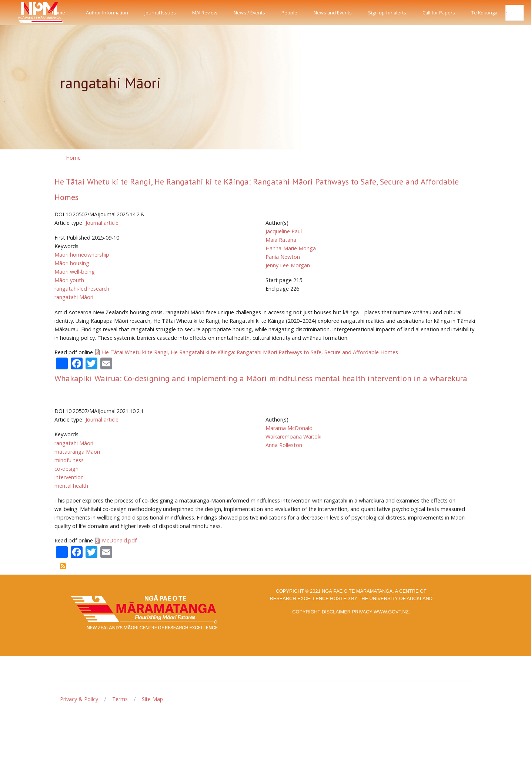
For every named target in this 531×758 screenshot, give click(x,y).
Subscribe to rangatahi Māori (63, 566)
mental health (71, 485)
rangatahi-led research (81, 288)
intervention (69, 477)
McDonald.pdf (119, 540)
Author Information (107, 12)
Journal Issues (160, 12)
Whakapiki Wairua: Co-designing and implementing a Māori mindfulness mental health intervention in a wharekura (260, 378)
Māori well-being (74, 271)
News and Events (333, 12)
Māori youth (69, 280)
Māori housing (71, 263)
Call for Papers (439, 12)
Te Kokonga (484, 12)
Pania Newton (283, 256)
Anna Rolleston (284, 445)
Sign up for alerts (387, 12)
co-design (66, 468)
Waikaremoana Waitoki (293, 436)
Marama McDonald (289, 428)
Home (58, 12)
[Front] (22, 12)
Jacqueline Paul (284, 231)
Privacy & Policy (79, 699)
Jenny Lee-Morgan (288, 265)
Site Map (152, 699)
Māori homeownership (81, 254)
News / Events (249, 12)
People (289, 12)
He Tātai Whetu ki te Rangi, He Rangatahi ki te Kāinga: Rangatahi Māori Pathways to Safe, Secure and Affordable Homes (250, 352)
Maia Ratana (281, 239)
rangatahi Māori (73, 297)
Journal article (102, 222)
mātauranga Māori (77, 451)
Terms (120, 699)
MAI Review (204, 12)
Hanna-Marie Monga (291, 248)
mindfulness (69, 460)
